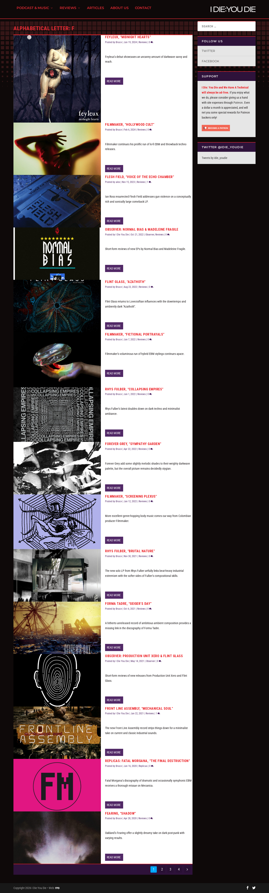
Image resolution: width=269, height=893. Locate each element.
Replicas (143, 766)
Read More (114, 81)
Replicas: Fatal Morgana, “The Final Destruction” (147, 761)
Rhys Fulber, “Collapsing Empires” (134, 389)
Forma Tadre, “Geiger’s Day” (128, 604)
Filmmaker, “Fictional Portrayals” (135, 334)
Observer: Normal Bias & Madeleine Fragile (141, 229)
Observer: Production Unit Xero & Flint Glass (144, 656)
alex (118, 182)
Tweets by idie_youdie (214, 158)
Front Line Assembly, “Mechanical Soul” (139, 709)
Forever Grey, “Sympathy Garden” (133, 444)
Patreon (238, 102)
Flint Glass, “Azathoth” (125, 282)
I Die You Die (122, 234)
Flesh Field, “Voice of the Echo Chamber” (139, 177)
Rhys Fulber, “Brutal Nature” (130, 551)
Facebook (210, 61)
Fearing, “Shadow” (120, 813)
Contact (143, 10)
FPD (57, 888)
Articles (95, 10)
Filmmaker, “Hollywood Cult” (129, 125)
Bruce (119, 42)
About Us (119, 10)
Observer (149, 234)
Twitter (208, 51)
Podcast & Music (33, 10)
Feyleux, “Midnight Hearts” (128, 37)
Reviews (68, 10)
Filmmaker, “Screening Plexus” (131, 496)
